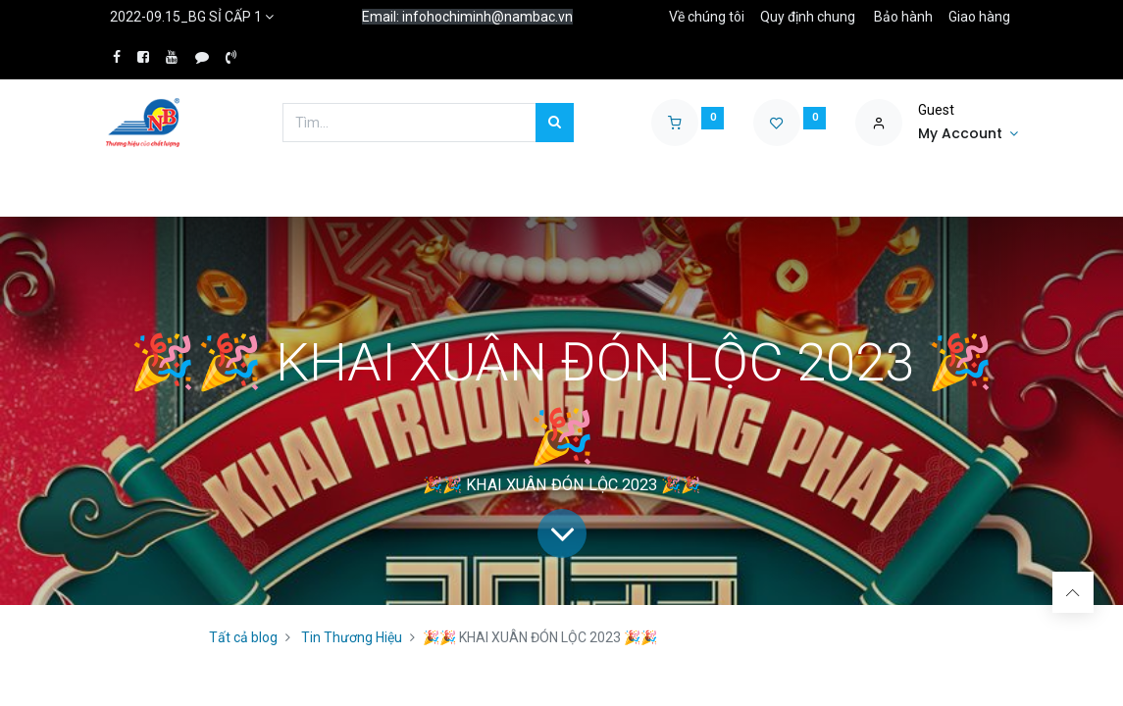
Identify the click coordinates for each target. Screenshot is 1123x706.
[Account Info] (968, 134)
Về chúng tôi (706, 17)
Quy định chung (807, 17)
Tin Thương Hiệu (351, 637)
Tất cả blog (243, 637)
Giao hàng (979, 17)
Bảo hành (903, 17)
